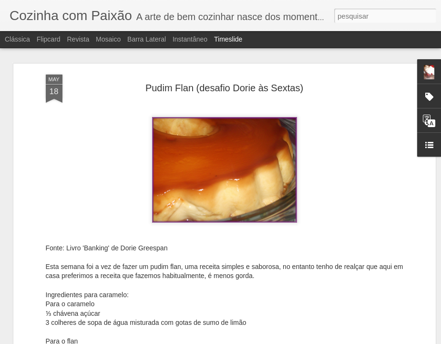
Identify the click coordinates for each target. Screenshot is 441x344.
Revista (78, 39)
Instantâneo (190, 39)
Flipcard (49, 39)
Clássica (17, 39)
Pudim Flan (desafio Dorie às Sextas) (224, 57)
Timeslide (228, 39)
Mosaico (108, 39)
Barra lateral (146, 39)
